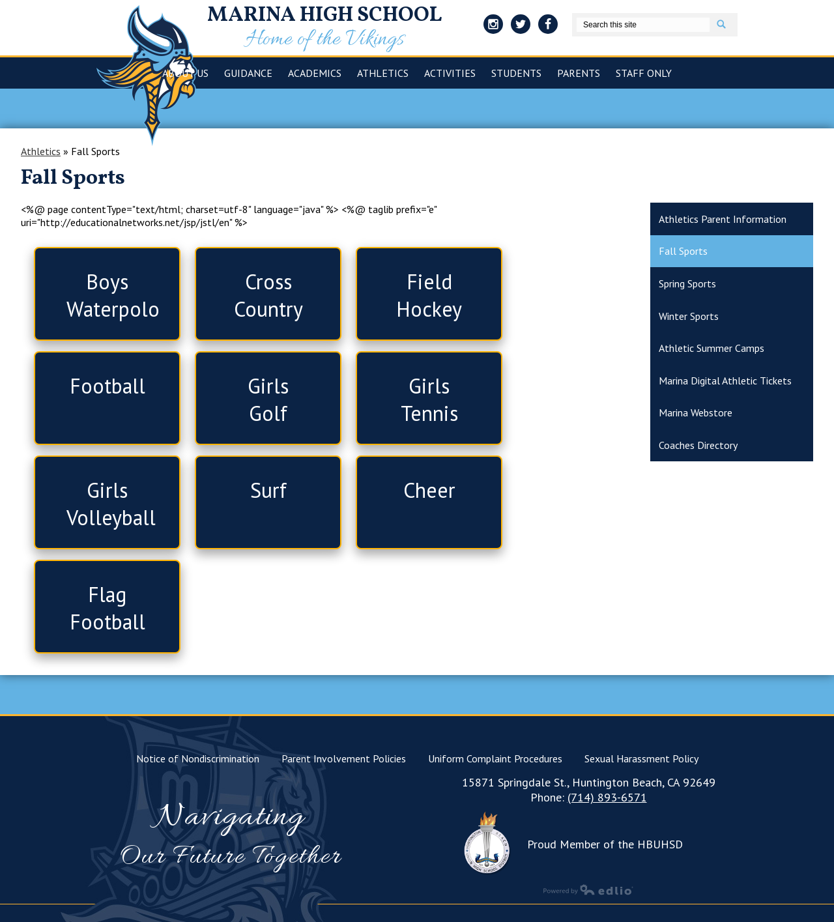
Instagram (493, 26)
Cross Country (268, 295)
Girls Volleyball (111, 503)
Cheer (429, 490)
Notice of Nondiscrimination (197, 758)
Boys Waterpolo (113, 295)
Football (107, 385)
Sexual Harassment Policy (641, 758)
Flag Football (107, 608)
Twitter (520, 26)
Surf (268, 490)
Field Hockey (429, 295)
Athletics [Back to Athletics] (41, 151)
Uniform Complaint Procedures (495, 758)
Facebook (548, 26)
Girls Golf (268, 399)
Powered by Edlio (588, 889)
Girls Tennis (429, 399)
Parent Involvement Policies (343, 758)
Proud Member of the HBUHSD (605, 844)
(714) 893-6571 (607, 797)
